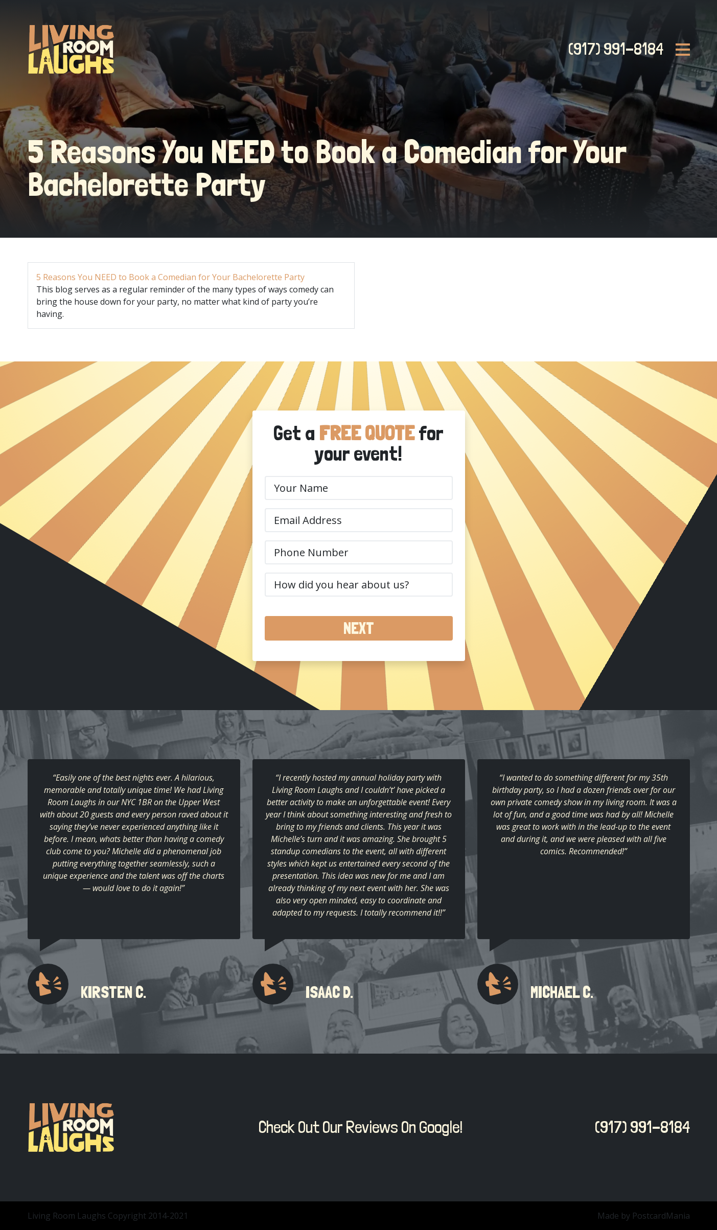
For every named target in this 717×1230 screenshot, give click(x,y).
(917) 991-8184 (612, 49)
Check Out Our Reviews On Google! (357, 1127)
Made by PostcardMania (643, 1215)
